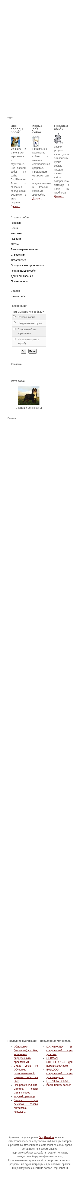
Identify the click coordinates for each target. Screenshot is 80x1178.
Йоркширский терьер (58, 1084)
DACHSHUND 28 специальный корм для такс (59, 1050)
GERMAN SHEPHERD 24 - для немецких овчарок (59, 1062)
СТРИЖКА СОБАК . (58, 1081)
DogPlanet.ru (46, 1137)
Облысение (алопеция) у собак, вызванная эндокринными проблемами (26, 1054)
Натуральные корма (30, 323)
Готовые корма (26, 317)
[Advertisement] (40, 76)
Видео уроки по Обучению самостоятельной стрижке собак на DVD (26, 1073)
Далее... (15, 206)
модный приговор (24, 1096)
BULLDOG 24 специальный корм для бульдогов (59, 1073)
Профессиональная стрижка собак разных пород (26, 1088)
